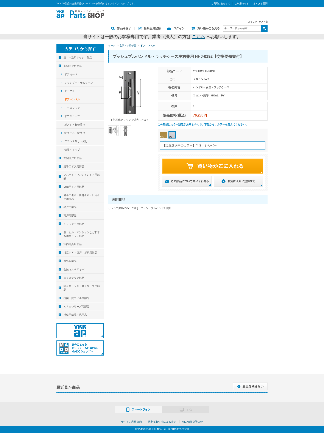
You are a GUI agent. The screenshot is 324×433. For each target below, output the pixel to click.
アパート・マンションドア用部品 (82, 176)
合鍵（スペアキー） (75, 269)
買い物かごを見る (208, 28)
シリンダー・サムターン (78, 82)
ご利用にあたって (220, 3)
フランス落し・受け (76, 141)
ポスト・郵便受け (74, 124)
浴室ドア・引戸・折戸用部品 (80, 252)
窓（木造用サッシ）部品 (78, 57)
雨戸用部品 (70, 215)
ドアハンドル (72, 99)
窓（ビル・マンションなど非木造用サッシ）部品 (82, 234)
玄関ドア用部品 (73, 66)
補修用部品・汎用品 (75, 314)
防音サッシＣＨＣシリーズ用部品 (82, 288)
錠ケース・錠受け (74, 132)
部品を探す (124, 28)
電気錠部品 (70, 261)
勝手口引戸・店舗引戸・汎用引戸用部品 (82, 197)
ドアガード (70, 74)
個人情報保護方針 (192, 421)
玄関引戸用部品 (73, 158)
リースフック (72, 107)
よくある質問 (260, 3)
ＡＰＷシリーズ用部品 (76, 306)
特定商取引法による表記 (162, 421)
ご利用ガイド (242, 3)
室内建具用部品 (73, 244)
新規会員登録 (152, 28)
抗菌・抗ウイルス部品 (76, 298)
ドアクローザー (73, 91)
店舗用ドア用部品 (74, 186)
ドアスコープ (72, 116)
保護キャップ (72, 149)
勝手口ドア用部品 (74, 166)
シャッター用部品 (74, 223)
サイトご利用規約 (131, 421)
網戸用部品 (70, 207)
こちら (198, 36)
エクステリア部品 (74, 277)
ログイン (179, 28)
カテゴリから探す (80, 49)
